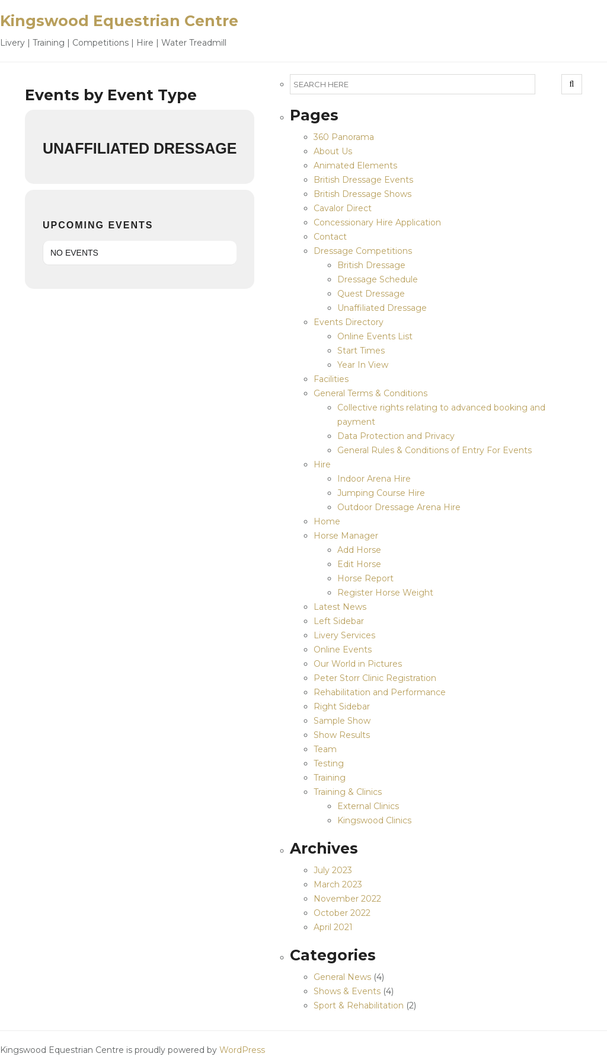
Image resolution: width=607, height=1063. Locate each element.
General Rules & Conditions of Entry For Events (434, 450)
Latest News (340, 606)
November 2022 (347, 898)
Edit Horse (359, 564)
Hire (322, 464)
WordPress (242, 1050)
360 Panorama (344, 137)
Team (325, 749)
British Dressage (371, 265)
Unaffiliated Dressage (382, 308)
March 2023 (338, 884)
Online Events (343, 649)
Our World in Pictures (358, 663)
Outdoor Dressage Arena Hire (399, 507)
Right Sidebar (342, 706)
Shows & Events (347, 991)
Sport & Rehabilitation (359, 1005)
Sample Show (342, 720)
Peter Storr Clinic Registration (375, 678)
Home (327, 521)
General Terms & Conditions (370, 393)
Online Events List (375, 336)
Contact (330, 236)
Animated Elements (355, 165)
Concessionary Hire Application (377, 222)
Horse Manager (346, 535)
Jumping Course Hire (381, 493)
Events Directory (349, 322)
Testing (329, 763)
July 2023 (333, 870)
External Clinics (368, 806)
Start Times (361, 350)
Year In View (362, 364)
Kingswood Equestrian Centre (119, 21)
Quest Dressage (371, 293)
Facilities (331, 379)
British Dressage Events (363, 179)
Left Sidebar (339, 621)
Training (330, 777)
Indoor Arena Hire (374, 478)
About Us (333, 151)
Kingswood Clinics (374, 820)
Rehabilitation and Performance (380, 692)
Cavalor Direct (343, 208)
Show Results (342, 735)
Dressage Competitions (363, 251)
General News (342, 977)
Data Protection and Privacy (396, 436)
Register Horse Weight (385, 592)
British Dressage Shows (362, 194)
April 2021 (333, 927)
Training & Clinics (348, 792)
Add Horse (359, 550)
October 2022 (342, 913)
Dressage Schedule (377, 279)
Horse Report (365, 578)
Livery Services (344, 635)
